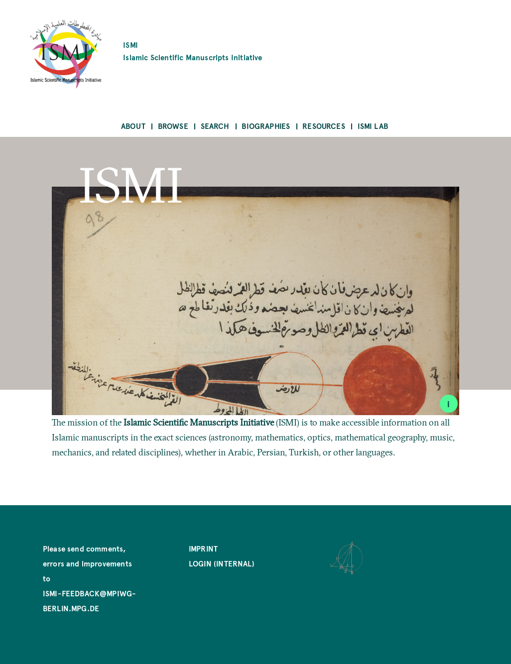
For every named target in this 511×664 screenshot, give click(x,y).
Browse (173, 125)
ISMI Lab (373, 125)
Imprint (203, 548)
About (133, 125)
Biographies (266, 125)
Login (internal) (222, 563)
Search (215, 125)
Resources (323, 125)
